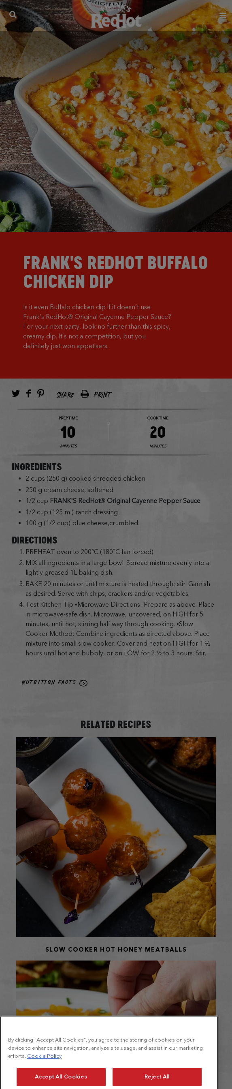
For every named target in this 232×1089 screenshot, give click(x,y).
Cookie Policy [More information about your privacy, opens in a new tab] (44, 1068)
